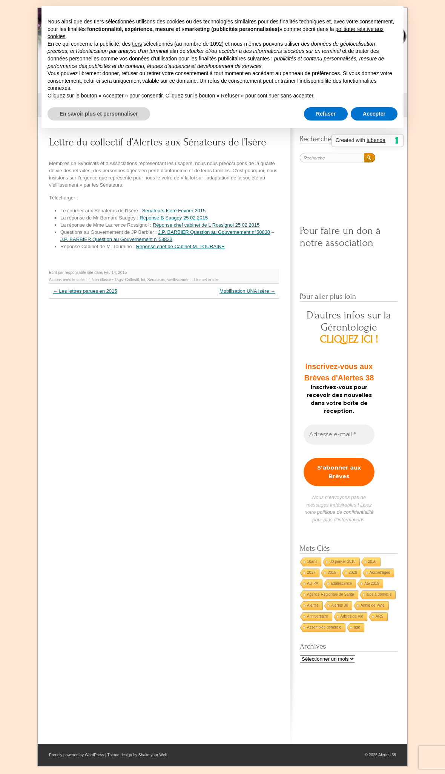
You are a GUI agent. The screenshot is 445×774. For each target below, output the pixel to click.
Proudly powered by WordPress (76, 755)
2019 (332, 572)
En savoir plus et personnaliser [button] (99, 114)
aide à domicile (379, 594)
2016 (372, 561)
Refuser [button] (326, 114)
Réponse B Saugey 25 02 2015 (174, 218)
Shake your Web (152, 755)
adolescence (341, 583)
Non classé (101, 280)
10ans (312, 561)
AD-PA (312, 583)
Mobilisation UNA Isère (247, 291)
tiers (137, 44)
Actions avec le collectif (69, 280)
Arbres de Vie (352, 616)
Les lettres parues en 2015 (85, 291)
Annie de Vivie (373, 605)
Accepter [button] (374, 114)
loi (143, 280)
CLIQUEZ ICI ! (349, 339)
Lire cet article (206, 280)
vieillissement (179, 280)
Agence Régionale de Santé (330, 594)
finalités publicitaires (222, 59)
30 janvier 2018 (342, 561)
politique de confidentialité (345, 512)
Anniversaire (317, 616)
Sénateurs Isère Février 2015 (174, 210)
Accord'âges (380, 572)
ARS (380, 616)
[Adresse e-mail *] (339, 435)
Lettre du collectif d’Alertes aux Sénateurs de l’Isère (157, 142)
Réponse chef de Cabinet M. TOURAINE (180, 246)
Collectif (132, 280)
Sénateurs (156, 280)
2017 (311, 572)
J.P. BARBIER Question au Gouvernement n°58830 (214, 232)
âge (357, 627)
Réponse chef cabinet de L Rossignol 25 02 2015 (206, 225)
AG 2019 (371, 583)
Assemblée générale (324, 627)
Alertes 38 (339, 605)
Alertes (313, 605)
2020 (353, 572)
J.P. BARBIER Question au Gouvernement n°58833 (116, 239)
